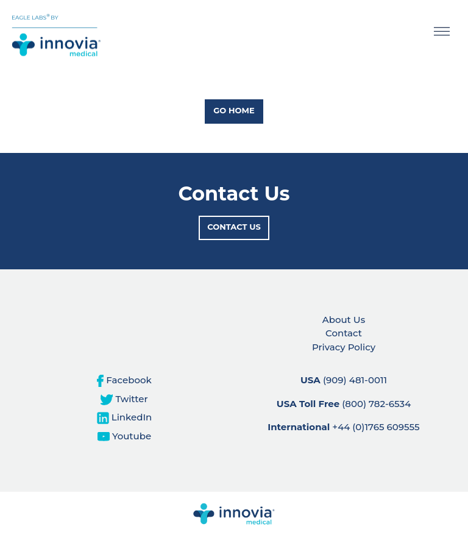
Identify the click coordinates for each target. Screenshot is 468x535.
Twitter (124, 399)
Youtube (124, 436)
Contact (343, 333)
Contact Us (233, 227)
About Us (344, 319)
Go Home (233, 110)
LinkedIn (124, 417)
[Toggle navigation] (442, 33)
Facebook (124, 380)
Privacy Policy (343, 347)
